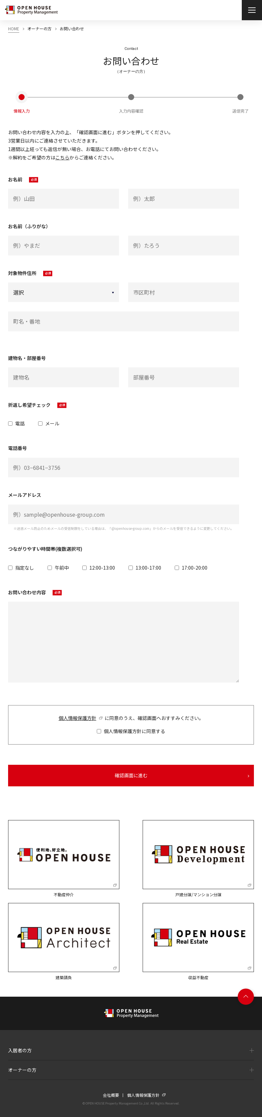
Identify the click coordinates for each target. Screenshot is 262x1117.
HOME (13, 28)
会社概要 (111, 1095)
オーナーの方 (22, 1069)
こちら (62, 157)
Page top (246, 997)
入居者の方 (20, 1050)
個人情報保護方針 (77, 718)
